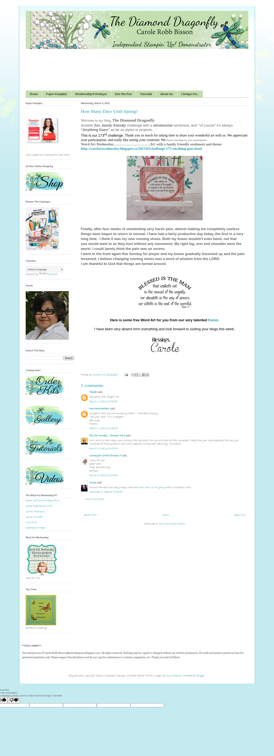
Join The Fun (123, 94)
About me (166, 94)
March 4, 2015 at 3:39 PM (103, 402)
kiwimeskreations (99, 409)
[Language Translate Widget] (45, 269)
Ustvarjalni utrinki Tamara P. (105, 456)
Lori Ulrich (31, 522)
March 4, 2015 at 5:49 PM (103, 428)
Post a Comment (95, 499)
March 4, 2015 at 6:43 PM (103, 449)
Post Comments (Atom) (172, 524)
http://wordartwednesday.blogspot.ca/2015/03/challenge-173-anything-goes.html (141, 149)
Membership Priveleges (91, 94)
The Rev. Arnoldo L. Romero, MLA (107, 436)
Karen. (213, 320)
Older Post (239, 515)
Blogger (201, 676)
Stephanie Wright (35, 528)
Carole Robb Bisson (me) (39, 506)
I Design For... (190, 94)
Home (34, 94)
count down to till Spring (151, 487)
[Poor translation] (14, 700)
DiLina (92, 483)
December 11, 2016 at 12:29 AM (106, 492)
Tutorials (146, 94)
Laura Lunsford (34, 517)
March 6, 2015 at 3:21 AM (103, 475)
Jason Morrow (174, 676)
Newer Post (90, 515)
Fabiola (93, 392)
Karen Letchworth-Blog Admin (42, 500)
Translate (48, 274)
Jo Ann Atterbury (35, 512)
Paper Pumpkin (56, 94)
